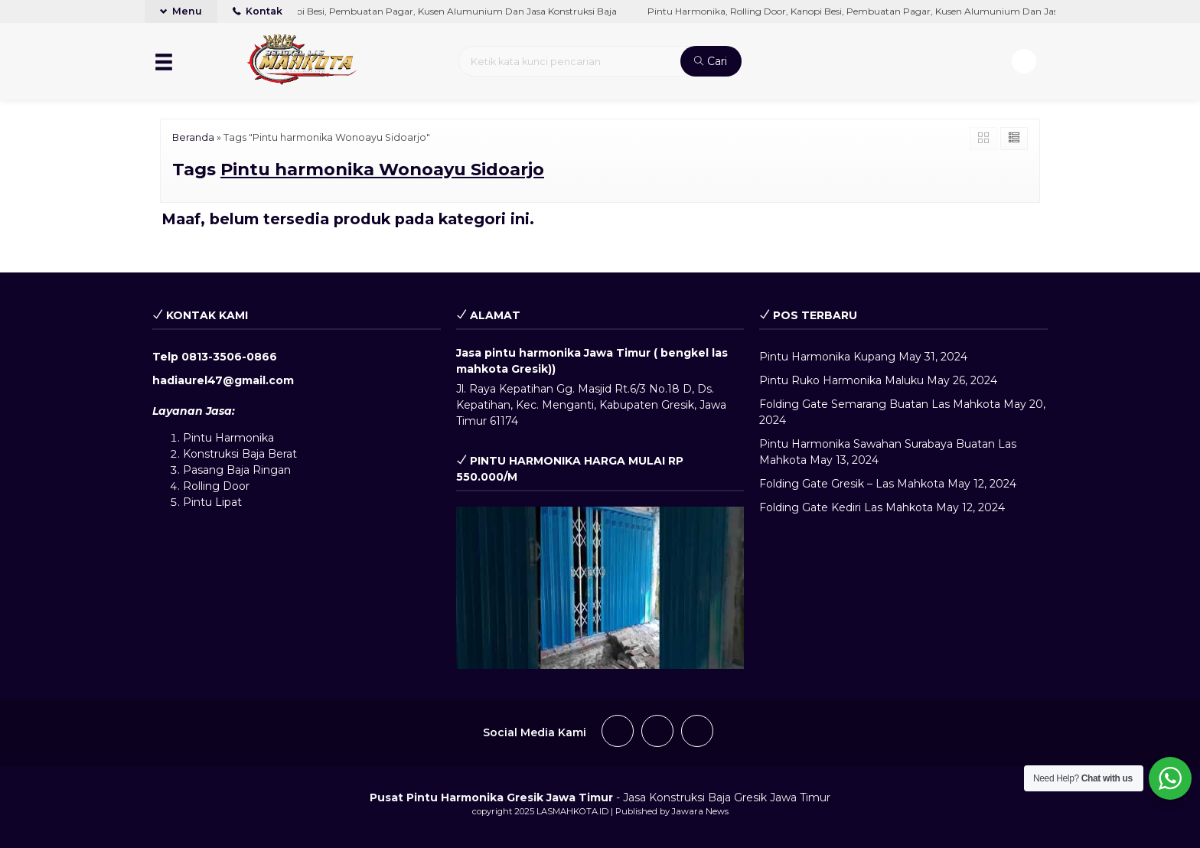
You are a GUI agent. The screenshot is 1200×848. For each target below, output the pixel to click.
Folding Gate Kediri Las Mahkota (846, 507)
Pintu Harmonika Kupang (827, 357)
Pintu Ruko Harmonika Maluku (841, 380)
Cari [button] (710, 61)
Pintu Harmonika (228, 438)
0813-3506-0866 (229, 357)
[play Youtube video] (600, 588)
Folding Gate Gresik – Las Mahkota (851, 484)
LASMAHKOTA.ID (572, 811)
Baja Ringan (259, 470)
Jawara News (700, 811)
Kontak (257, 11)
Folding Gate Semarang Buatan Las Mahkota (879, 404)
